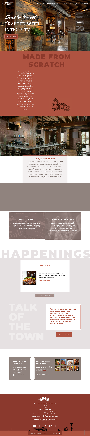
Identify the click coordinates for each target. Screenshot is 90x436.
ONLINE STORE (84, 3)
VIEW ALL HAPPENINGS (45, 295)
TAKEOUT (76, 3)
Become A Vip (55, 433)
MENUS (59, 3)
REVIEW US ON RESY (64, 334)
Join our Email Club (38, 433)
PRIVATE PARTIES (51, 3)
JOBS (70, 3)
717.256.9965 (45, 407)
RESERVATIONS (40, 3)
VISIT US (65, 3)
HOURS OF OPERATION (45, 409)
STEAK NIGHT (45, 265)
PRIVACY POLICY (45, 420)
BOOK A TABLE (11, 36)
